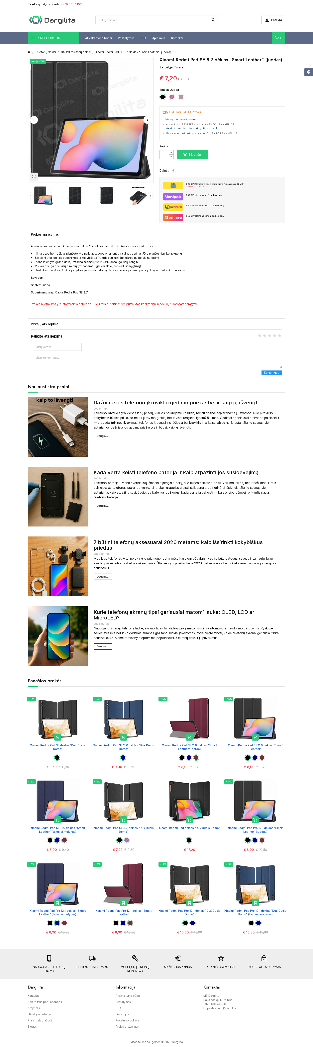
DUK (143, 38)
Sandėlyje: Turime (171, 67)
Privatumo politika (127, 1020)
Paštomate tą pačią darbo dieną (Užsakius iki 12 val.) (234, 185)
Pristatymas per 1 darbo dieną (204, 195)
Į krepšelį (192, 154)
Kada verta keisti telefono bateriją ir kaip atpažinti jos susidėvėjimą (176, 472)
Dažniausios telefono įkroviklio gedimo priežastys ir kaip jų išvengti (176, 402)
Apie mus (158, 38)
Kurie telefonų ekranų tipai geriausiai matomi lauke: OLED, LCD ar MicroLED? (174, 615)
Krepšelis (34, 1008)
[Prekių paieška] (157, 20)
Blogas (32, 1026)
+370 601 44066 (72, 4)
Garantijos (122, 1014)
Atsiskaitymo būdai (98, 38)
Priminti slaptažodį (40, 1020)
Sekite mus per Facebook (45, 1002)
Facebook (173, 170)
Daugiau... (103, 436)
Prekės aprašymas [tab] (45, 234)
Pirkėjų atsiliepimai (45, 324)
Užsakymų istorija (39, 1014)
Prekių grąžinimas (127, 1026)
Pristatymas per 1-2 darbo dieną (205, 205)
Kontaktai (177, 38)
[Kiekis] (164, 154)
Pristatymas (126, 38)
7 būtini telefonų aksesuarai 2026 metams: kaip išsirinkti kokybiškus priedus (178, 545)
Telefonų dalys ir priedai (55, 4)
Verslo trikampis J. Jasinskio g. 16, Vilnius (191, 128)
